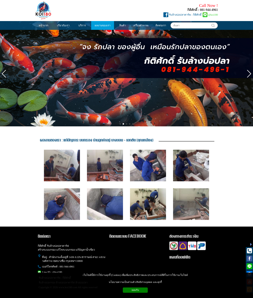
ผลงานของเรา (50, 140)
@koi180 (213, 14)
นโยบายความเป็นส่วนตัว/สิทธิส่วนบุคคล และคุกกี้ (135, 282)
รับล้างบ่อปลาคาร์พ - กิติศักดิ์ (185, 14)
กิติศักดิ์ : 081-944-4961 (202, 10)
